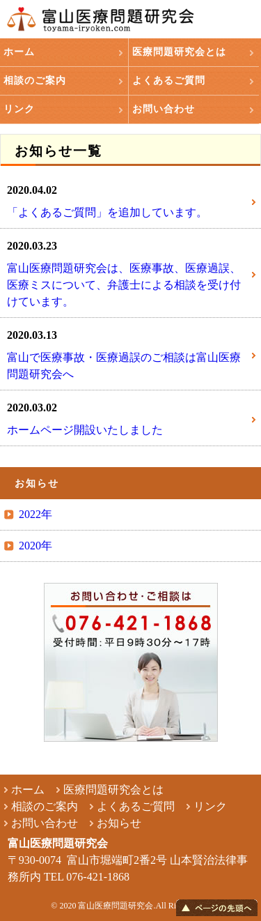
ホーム (19, 52)
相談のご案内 (34, 80)
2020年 (35, 545)
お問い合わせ (163, 109)
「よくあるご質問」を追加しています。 (107, 212)
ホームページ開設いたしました (85, 430)
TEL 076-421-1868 (86, 877)
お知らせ (119, 823)
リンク (19, 109)
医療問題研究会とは (179, 52)
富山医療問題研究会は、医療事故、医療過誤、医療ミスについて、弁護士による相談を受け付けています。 (124, 284)
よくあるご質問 (168, 80)
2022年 (35, 514)
